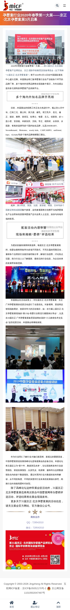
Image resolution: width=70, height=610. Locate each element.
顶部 (58, 604)
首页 (11, 604)
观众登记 (35, 604)
